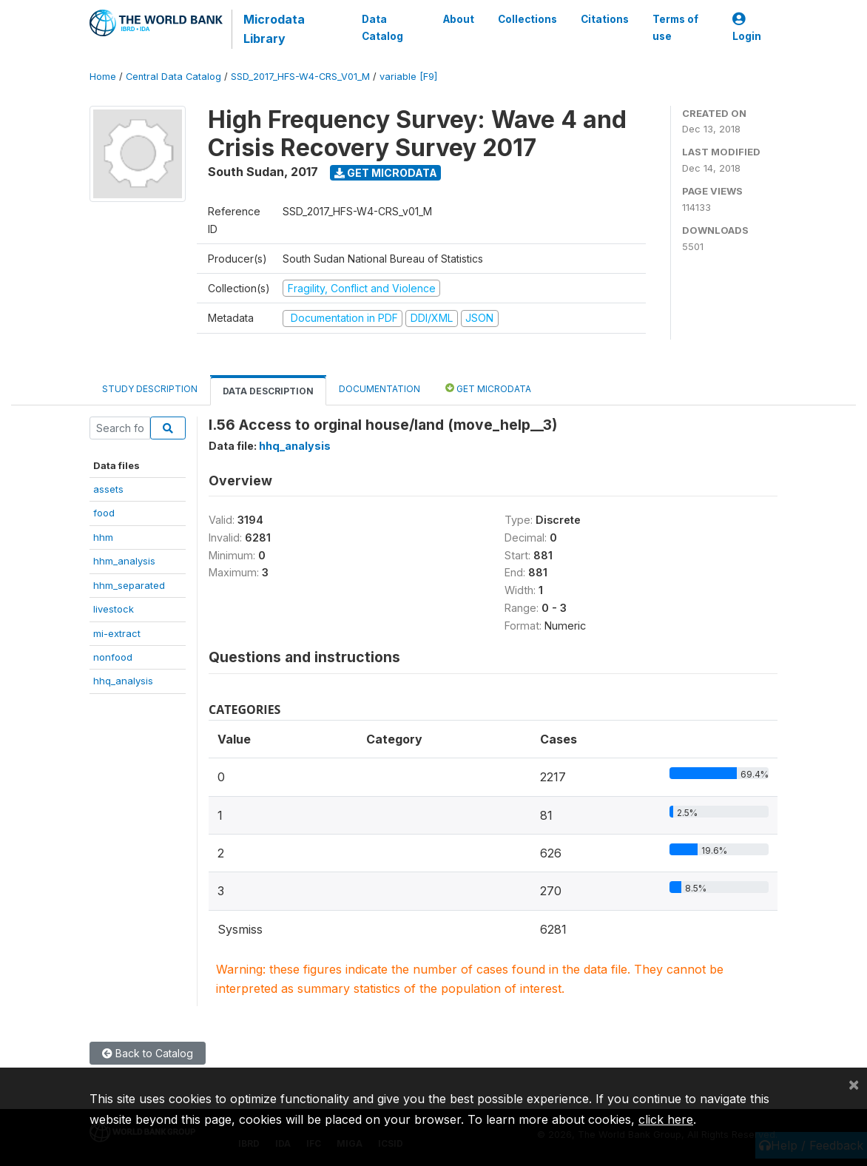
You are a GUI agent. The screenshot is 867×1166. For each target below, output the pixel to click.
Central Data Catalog (173, 76)
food (104, 513)
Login (746, 27)
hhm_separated (129, 585)
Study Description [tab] (150, 388)
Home (103, 76)
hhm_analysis (124, 561)
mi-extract (117, 633)
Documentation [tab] (379, 388)
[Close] (854, 1084)
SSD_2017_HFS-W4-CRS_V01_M (300, 76)
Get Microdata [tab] (488, 388)
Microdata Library (274, 29)
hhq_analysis (123, 681)
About (458, 19)
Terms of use (675, 27)
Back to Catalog (147, 1053)
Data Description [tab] (268, 391)
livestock (113, 609)
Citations (605, 19)
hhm (103, 537)
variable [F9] (408, 76)
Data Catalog (382, 27)
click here (665, 1119)
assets (108, 489)
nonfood (112, 657)
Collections (527, 19)
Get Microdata (385, 172)
